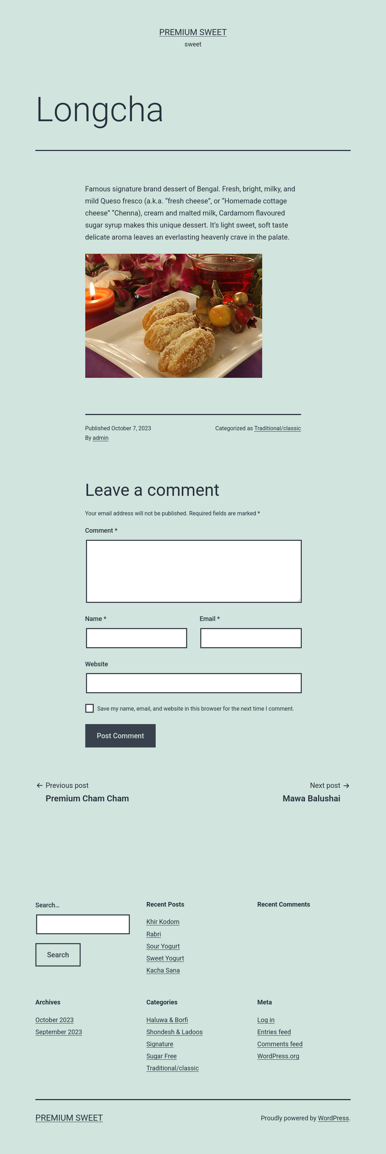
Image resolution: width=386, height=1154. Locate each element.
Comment (101, 530)
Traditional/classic (277, 428)
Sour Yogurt (163, 946)
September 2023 (58, 1032)
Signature (159, 1044)
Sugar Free (161, 1056)
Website (96, 664)
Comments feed (280, 1044)
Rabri (153, 934)
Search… (47, 905)
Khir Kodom (163, 921)
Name (95, 618)
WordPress (333, 1118)
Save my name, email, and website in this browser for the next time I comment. (195, 708)
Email (210, 618)
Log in (266, 1020)
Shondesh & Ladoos (174, 1032)
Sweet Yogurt (165, 958)
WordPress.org (278, 1056)
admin (100, 438)
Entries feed (274, 1032)
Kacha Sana (163, 970)
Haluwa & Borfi (167, 1020)
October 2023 (54, 1020)
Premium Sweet (193, 32)
